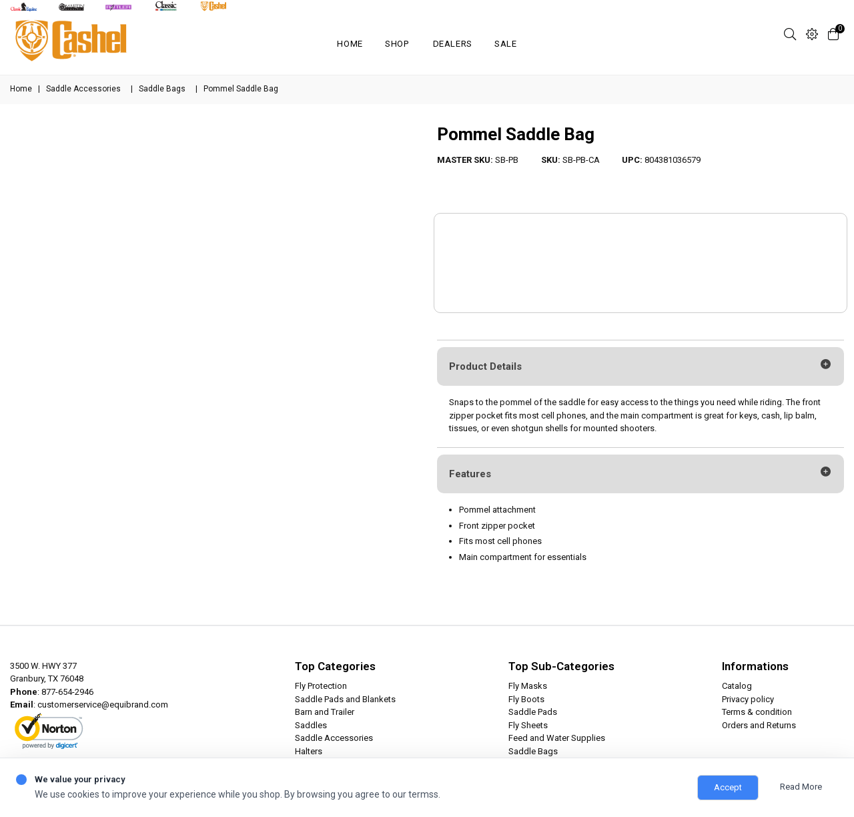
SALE (505, 44)
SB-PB (506, 160)
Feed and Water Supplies (556, 738)
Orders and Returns (759, 725)
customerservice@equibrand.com (102, 705)
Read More (801, 787)
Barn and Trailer (324, 712)
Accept (728, 787)
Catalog (737, 686)
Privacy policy (748, 699)
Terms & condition (757, 712)
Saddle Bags (162, 88)
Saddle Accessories (83, 88)
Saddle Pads (532, 712)
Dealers (453, 44)
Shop (397, 44)
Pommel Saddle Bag (515, 134)
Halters (308, 751)
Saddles (311, 725)
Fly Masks (527, 686)
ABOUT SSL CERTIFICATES (57, 743)
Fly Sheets (528, 725)
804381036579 (673, 160)
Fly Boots (526, 699)
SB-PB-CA (581, 160)
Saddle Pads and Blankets (345, 699)
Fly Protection (321, 686)
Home (350, 44)
